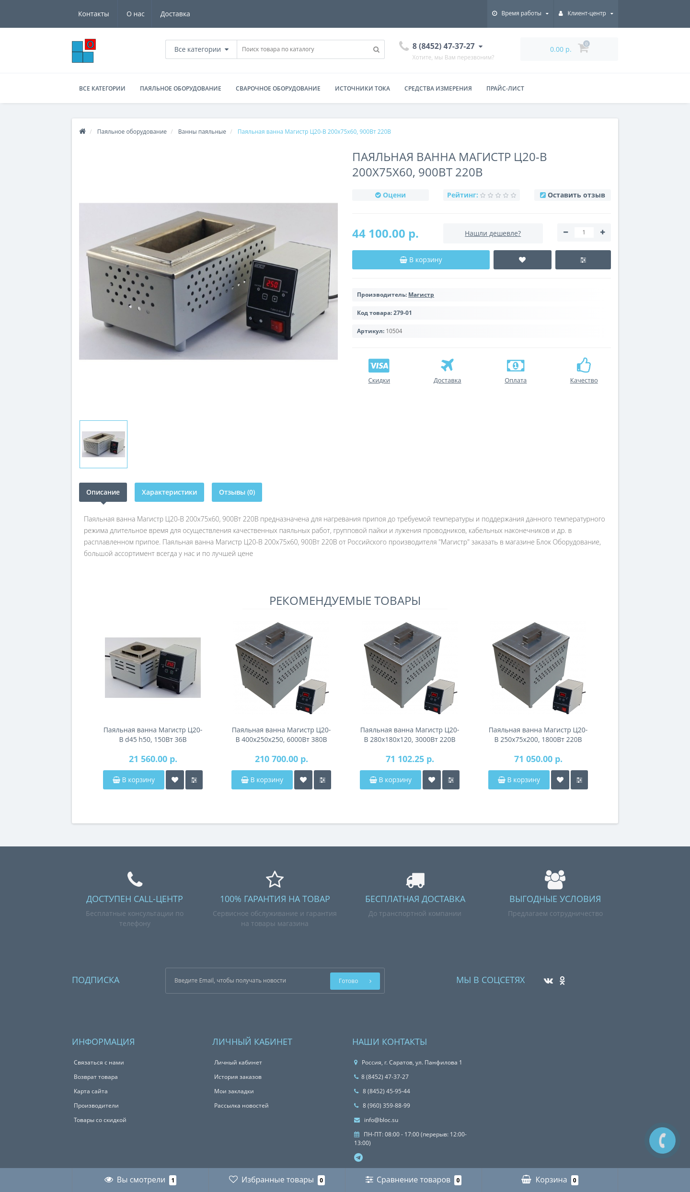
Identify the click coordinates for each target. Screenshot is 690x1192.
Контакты (176, 13)
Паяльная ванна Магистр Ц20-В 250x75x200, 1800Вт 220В (538, 734)
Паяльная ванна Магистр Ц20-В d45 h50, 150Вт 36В (153, 734)
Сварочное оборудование (278, 88)
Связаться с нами (99, 1062)
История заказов (238, 1077)
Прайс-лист (505, 88)
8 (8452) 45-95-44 (382, 1091)
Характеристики (169, 492)
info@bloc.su (376, 1120)
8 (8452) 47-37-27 (381, 1077)
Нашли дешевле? (493, 233)
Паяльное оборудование (180, 88)
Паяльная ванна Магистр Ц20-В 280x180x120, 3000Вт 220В (410, 734)
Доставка (128, 13)
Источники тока (362, 88)
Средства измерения (438, 88)
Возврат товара (96, 1077)
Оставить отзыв (576, 194)
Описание (103, 492)
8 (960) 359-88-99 (382, 1105)
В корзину (134, 779)
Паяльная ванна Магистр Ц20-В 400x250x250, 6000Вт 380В (281, 734)
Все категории (102, 88)
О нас (87, 13)
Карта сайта (91, 1091)
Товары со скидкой (100, 1120)
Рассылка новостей (241, 1105)
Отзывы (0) (237, 492)
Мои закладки (234, 1091)
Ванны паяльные (202, 131)
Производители (96, 1105)
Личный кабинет (238, 1062)
